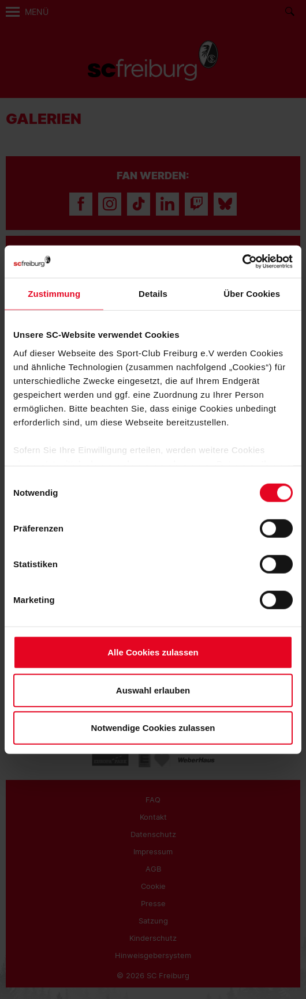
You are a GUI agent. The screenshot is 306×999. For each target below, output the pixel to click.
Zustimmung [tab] (54, 294)
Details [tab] (153, 294)
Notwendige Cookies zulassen (153, 728)
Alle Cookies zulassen (153, 652)
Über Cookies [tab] (251, 294)
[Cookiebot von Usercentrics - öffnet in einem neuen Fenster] (242, 261)
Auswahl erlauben (153, 690)
